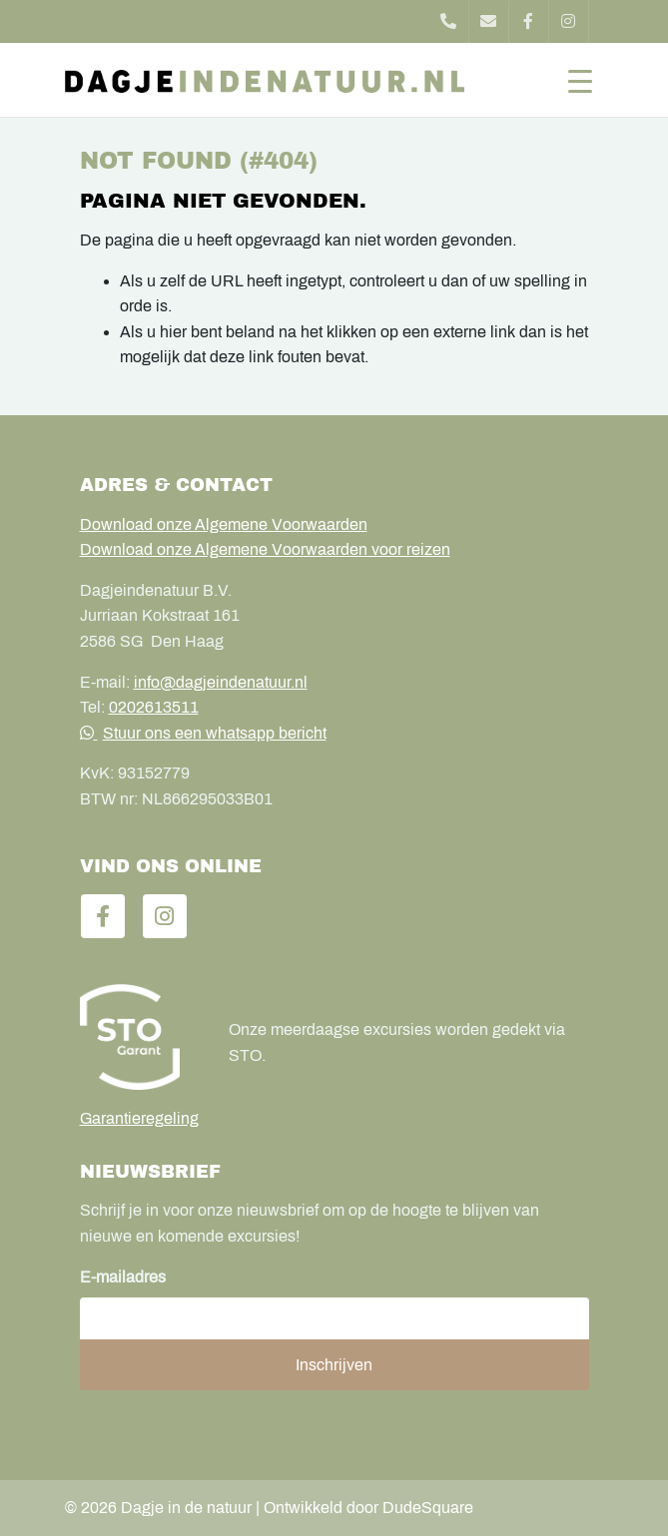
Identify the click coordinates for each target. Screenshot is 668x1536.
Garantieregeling (139, 1118)
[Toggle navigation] (580, 80)
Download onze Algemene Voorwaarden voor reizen (265, 549)
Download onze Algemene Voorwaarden (223, 524)
